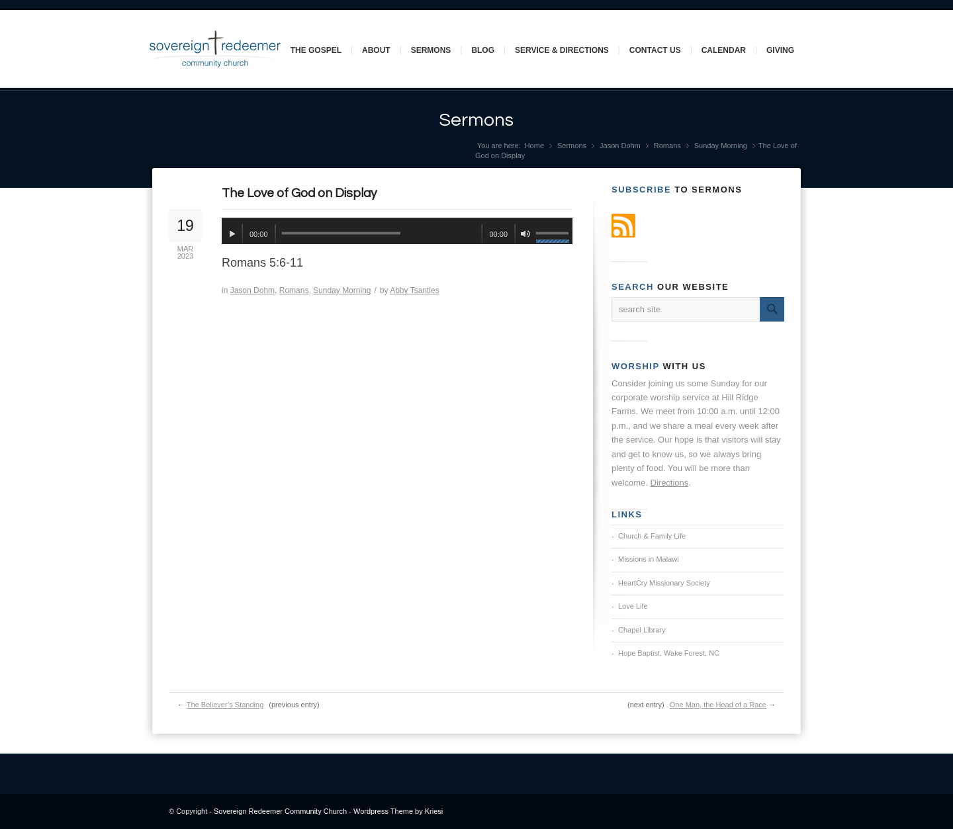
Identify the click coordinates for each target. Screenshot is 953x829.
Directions (670, 483)
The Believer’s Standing (225, 705)
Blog (482, 50)
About (376, 50)
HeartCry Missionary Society (664, 583)
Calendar (724, 50)
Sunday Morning (720, 146)
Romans (667, 146)
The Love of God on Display (299, 193)
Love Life (633, 606)
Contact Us (655, 50)
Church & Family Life (652, 536)
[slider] (340, 233)
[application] (397, 231)
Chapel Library (642, 630)
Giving (780, 50)
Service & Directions (562, 50)
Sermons (431, 50)
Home (534, 146)
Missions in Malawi (648, 559)
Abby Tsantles (414, 290)
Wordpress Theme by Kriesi (398, 811)
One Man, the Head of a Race (718, 705)
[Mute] (525, 234)
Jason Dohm (620, 146)
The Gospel (316, 50)
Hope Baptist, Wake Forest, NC (668, 653)
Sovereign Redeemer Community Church (280, 811)
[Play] (232, 234)
